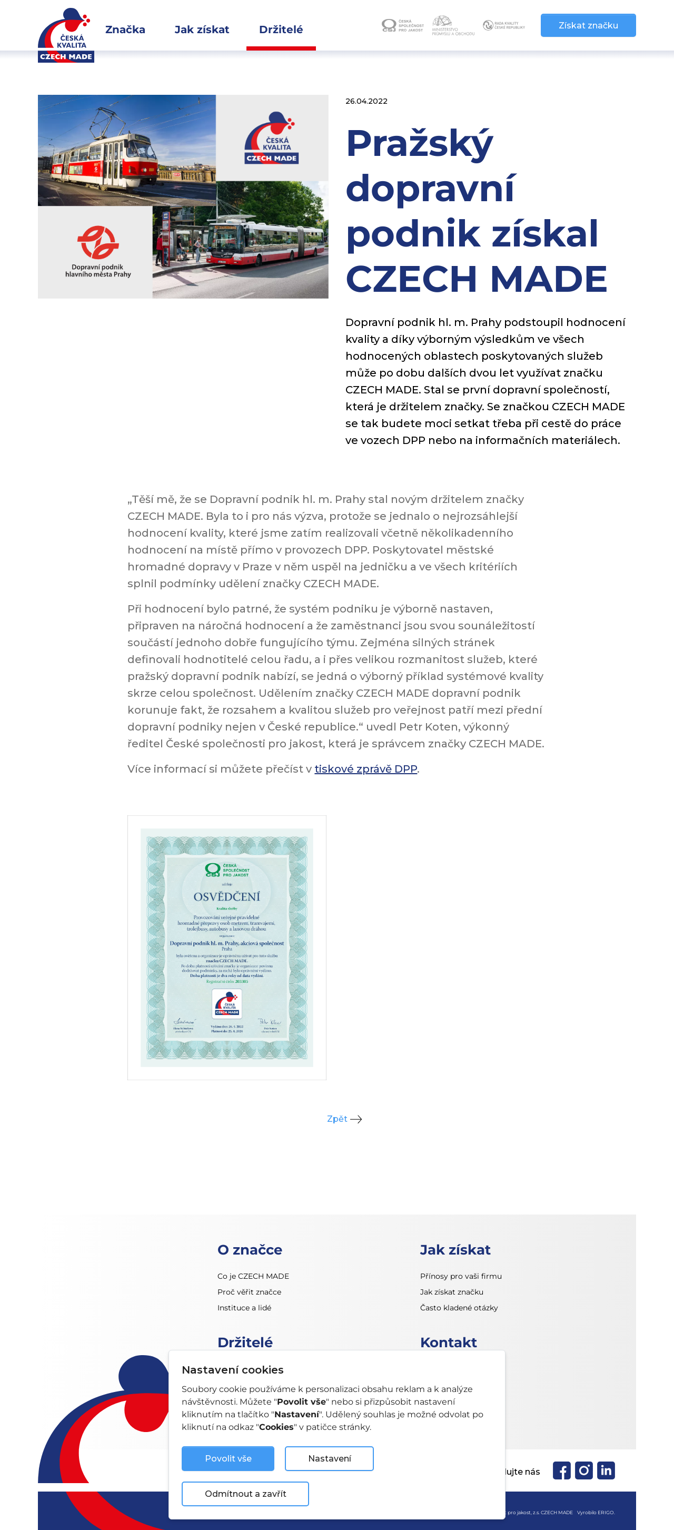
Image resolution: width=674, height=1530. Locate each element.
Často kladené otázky (459, 1307)
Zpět (337, 1119)
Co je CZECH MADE (253, 1276)
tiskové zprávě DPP (365, 769)
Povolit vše (228, 1459)
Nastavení (329, 1459)
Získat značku (588, 26)
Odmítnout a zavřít (245, 1494)
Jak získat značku (451, 1292)
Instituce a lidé (244, 1307)
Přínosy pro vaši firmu (461, 1276)
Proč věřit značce (249, 1292)
